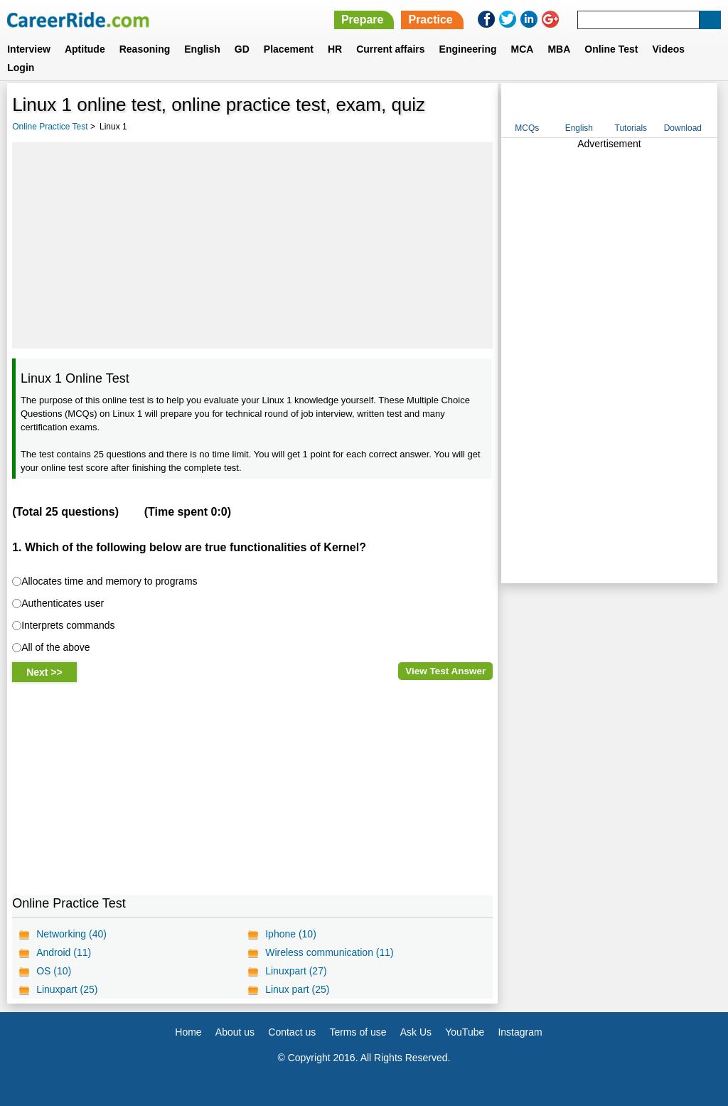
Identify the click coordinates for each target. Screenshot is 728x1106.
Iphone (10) (290, 934)
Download (683, 128)
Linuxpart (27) (295, 971)
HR (335, 49)
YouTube (464, 1032)
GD (242, 49)
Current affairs (390, 49)
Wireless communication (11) (329, 952)
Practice (430, 20)
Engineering (468, 49)
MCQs (527, 128)
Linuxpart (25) (66, 989)
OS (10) (53, 971)
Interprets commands (68, 625)
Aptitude (85, 49)
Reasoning (145, 49)
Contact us (292, 1032)
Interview (28, 49)
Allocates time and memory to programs (109, 581)
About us (235, 1032)
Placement (289, 49)
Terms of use (357, 1032)
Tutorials (631, 128)
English (202, 49)
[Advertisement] (252, 245)
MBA (558, 49)
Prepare (362, 20)
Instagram (520, 1032)
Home (188, 1032)
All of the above (55, 647)
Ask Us (416, 1032)
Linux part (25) (297, 989)
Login (20, 67)
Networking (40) (71, 934)
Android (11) (63, 952)
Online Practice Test (50, 127)
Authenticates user (62, 603)
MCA (522, 49)
